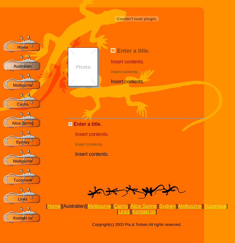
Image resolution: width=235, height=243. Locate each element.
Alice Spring (143, 206)
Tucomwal (215, 206)
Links (123, 211)
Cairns (121, 206)
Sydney (167, 206)
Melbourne (99, 206)
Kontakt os (144, 211)
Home (54, 206)
